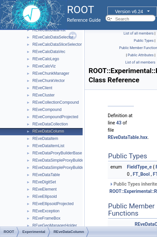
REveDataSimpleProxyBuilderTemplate (66, 167)
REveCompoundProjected (55, 117)
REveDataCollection (50, 124)
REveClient (42, 88)
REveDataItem (45, 138)
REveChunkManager (50, 73)
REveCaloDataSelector (52, 37)
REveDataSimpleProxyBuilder (58, 160)
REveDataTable (46, 174)
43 (118, 122)
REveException (45, 211)
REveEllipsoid (44, 196)
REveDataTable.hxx (127, 137)
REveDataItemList (48, 146)
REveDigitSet (44, 182)
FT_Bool (141, 174)
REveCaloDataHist (48, 30)
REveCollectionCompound (55, 102)
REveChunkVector (48, 80)
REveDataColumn (48, 131)
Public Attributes (141, 55)
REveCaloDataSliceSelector (57, 44)
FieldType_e (139, 167)
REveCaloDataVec (48, 51)
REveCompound (46, 109)
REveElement (44, 189)
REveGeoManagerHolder (54, 225)
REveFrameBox (46, 218)
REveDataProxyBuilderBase (57, 153)
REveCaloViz (44, 66)
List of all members (139, 33)
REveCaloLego (45, 59)
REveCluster (43, 95)
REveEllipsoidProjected (53, 203)
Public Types (144, 41)
